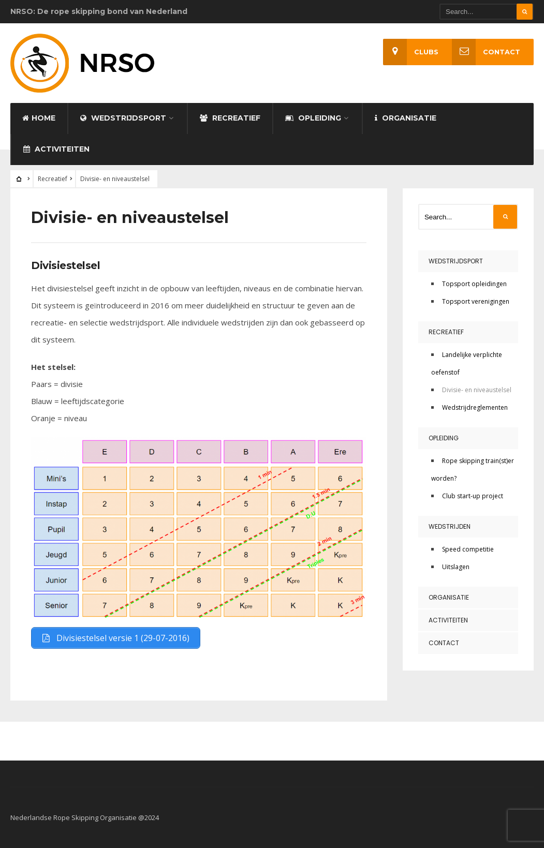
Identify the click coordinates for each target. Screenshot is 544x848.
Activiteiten (56, 149)
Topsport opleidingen (474, 283)
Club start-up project (472, 496)
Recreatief (230, 118)
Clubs (410, 52)
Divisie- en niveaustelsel (476, 389)
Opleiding (313, 118)
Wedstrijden (450, 526)
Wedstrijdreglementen (475, 407)
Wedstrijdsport (123, 118)
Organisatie (405, 118)
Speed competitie (468, 549)
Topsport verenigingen (475, 301)
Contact (486, 52)
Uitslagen (455, 566)
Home (38, 118)
